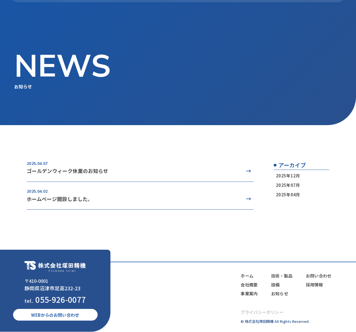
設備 (227, 14)
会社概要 (154, 14)
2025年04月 (287, 194)
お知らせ (247, 14)
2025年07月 (287, 185)
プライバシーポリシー (260, 312)
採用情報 (314, 284)
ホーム (131, 14)
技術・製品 (205, 14)
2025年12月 (287, 176)
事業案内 (178, 14)
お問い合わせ (318, 275)
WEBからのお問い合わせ (55, 315)
